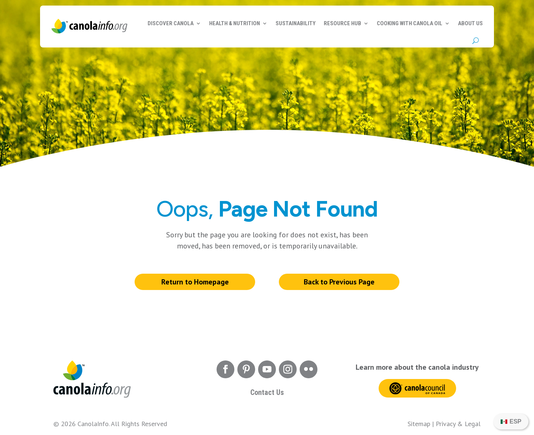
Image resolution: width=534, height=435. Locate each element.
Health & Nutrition (234, 23)
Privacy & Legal (458, 423)
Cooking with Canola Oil (409, 23)
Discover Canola (171, 23)
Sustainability (296, 23)
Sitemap (419, 423)
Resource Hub (342, 23)
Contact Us (267, 392)
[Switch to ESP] (511, 421)
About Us (470, 23)
